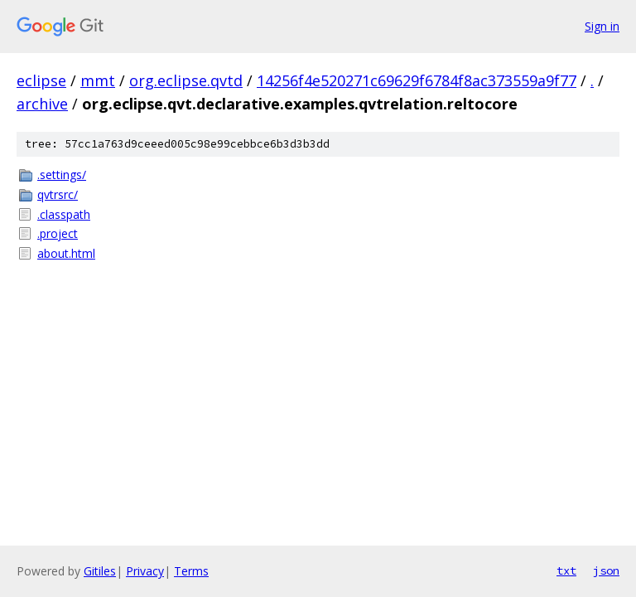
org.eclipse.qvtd (186, 80)
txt (566, 570)
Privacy (145, 571)
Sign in (602, 26)
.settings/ (61, 174)
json (606, 570)
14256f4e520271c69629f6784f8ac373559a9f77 (416, 80)
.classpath (63, 214)
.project (57, 233)
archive (42, 104)
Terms (191, 571)
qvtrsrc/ (57, 194)
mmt (97, 80)
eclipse (41, 80)
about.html (66, 253)
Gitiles (100, 571)
